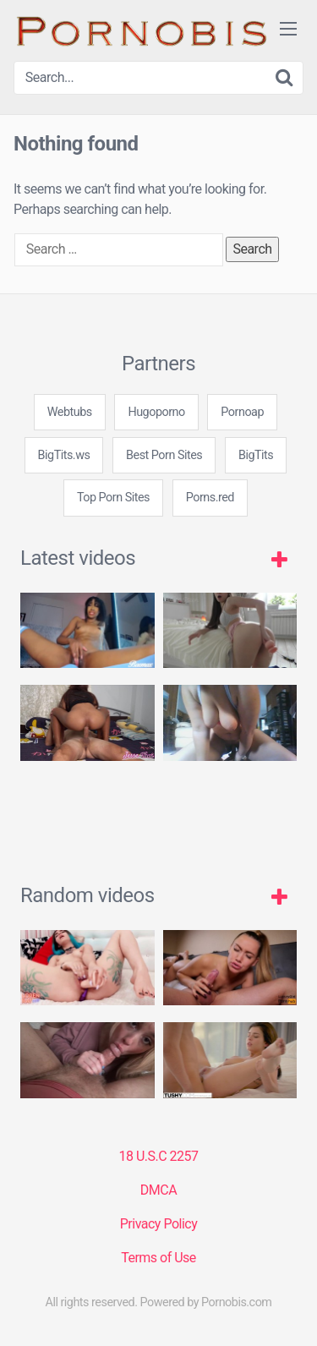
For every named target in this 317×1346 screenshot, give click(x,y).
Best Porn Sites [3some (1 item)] (164, 455)
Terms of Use (158, 1258)
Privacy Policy (159, 1224)
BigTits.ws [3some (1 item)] (64, 455)
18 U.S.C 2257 (158, 1156)
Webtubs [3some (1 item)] (69, 412)
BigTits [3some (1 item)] (255, 455)
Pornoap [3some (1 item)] (242, 412)
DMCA (158, 1190)
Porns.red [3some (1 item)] (210, 497)
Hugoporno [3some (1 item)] (156, 412)
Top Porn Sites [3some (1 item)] (113, 497)
